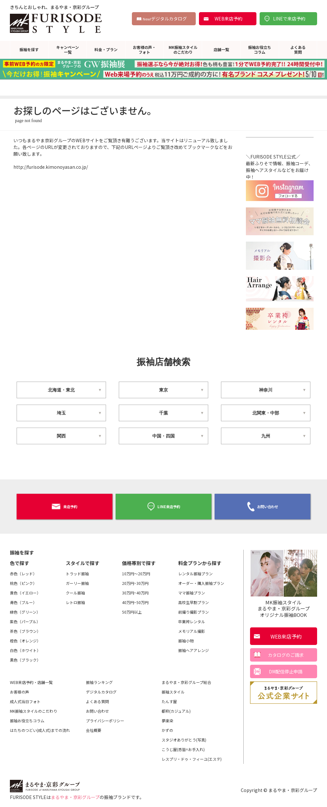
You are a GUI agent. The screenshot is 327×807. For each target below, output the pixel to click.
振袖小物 (186, 637)
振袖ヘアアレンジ (193, 647)
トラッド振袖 (77, 570)
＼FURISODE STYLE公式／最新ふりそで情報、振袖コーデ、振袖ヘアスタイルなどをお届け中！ (280, 173)
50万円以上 (132, 608)
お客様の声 (19, 688)
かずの (167, 727)
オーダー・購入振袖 (201, 580)
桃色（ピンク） (23, 580)
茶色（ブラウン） (25, 628)
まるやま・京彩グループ (75, 794)
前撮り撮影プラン (193, 608)
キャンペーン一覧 (67, 49)
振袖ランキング (99, 679)
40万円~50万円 (135, 599)
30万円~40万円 (135, 589)
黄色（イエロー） (25, 589)
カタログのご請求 (286, 651)
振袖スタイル (173, 688)
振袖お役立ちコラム (259, 49)
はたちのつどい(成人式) (40, 727)
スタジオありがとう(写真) (184, 736)
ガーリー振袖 (77, 580)
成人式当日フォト (25, 698)
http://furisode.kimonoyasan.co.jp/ (50, 167)
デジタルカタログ (165, 18)
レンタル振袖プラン (195, 570)
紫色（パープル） (25, 618)
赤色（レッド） (23, 570)
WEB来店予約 (228, 18)
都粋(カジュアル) (176, 707)
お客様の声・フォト (144, 49)
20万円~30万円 (135, 580)
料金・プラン (106, 49)
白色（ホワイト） (25, 647)
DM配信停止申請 (285, 668)
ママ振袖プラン (191, 589)
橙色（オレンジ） (25, 637)
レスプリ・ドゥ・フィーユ (192, 756)
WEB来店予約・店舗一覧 (31, 679)
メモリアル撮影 (191, 628)
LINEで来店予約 (289, 18)
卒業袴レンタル (191, 618)
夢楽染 (167, 717)
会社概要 (93, 727)
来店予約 (64, 504)
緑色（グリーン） (25, 608)
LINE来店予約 (163, 504)
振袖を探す (29, 49)
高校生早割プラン (193, 599)
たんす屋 (169, 698)
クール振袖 (75, 589)
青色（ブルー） (23, 599)
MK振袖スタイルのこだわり (183, 49)
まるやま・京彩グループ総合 (186, 679)
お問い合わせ (263, 505)
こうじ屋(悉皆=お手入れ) (183, 746)
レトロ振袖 (75, 599)
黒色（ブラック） (25, 656)
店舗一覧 (221, 49)
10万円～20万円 (136, 570)
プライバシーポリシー (105, 717)
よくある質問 (298, 49)
